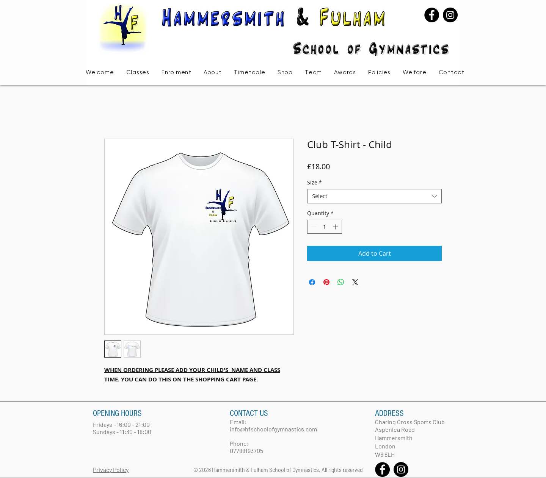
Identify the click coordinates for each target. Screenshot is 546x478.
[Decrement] (313, 226)
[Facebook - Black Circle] (431, 15)
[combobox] (374, 196)
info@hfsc (243, 429)
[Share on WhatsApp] (340, 282)
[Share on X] (355, 282)
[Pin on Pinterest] (326, 282)
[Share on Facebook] (312, 282)
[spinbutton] (324, 226)
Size (314, 182)
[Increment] (336, 226)
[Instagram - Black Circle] (450, 15)
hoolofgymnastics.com (287, 429)
